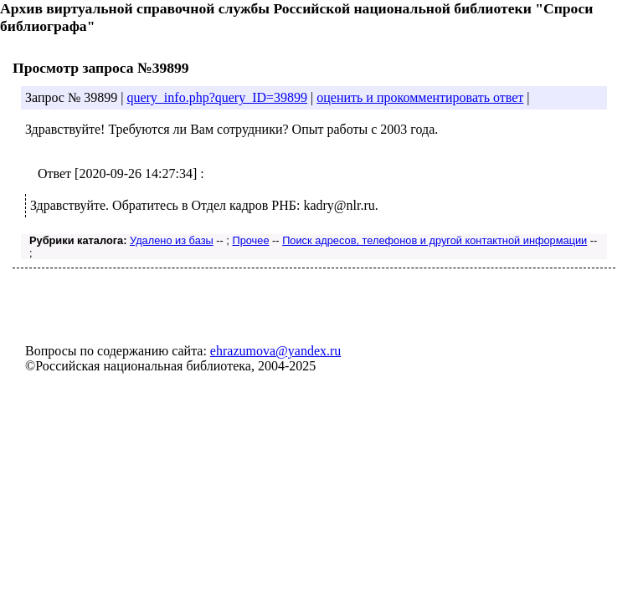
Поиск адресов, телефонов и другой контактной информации (434, 240)
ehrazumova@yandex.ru (275, 351)
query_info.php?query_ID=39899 (216, 97)
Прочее (250, 240)
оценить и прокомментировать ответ (419, 97)
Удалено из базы (171, 240)
